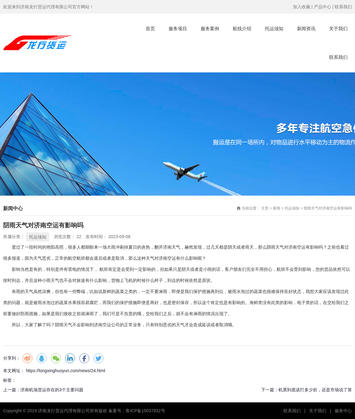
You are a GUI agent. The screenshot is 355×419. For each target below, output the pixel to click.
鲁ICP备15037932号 (145, 410)
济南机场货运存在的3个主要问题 (51, 389)
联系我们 (343, 6)
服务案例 (210, 28)
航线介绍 (242, 28)
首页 (150, 28)
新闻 (276, 208)
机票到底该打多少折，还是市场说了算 (315, 389)
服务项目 (178, 28)
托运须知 (274, 28)
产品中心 (322, 6)
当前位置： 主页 (256, 208)
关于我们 (338, 28)
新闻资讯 (306, 28)
